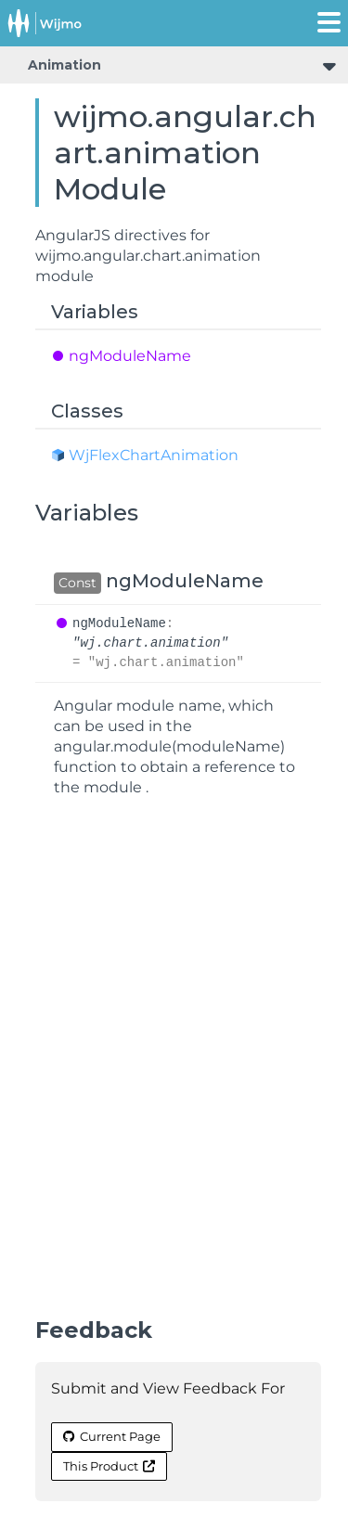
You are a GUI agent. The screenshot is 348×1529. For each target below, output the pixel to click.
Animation (64, 65)
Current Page (112, 1436)
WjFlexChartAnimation (153, 455)
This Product (109, 1465)
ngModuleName (130, 356)
